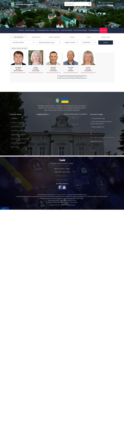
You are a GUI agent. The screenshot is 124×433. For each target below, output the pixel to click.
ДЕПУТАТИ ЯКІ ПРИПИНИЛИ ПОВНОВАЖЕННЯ (71, 77)
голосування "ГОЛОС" (60, 194)
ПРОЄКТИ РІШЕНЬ (30, 30)
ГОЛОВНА (21, 30)
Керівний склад (36, 37)
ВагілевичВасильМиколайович (18, 69)
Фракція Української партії (19, 48)
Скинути (105, 42)
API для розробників (62, 176)
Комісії (89, 37)
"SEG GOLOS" (61, 205)
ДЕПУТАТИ (103, 30)
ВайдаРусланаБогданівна (35, 69)
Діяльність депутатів (54, 37)
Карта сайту (75, 124)
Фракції (72, 37)
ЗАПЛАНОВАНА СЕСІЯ (43, 30)
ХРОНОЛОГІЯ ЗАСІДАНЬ (80, 30)
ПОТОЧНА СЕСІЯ (54, 30)
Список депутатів (18, 37)
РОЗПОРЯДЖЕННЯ (93, 30)
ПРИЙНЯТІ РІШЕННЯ (66, 30)
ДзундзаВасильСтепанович (53, 69)
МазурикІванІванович (71, 69)
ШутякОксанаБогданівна (88, 69)
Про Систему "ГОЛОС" (62, 179)
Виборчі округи (105, 37)
